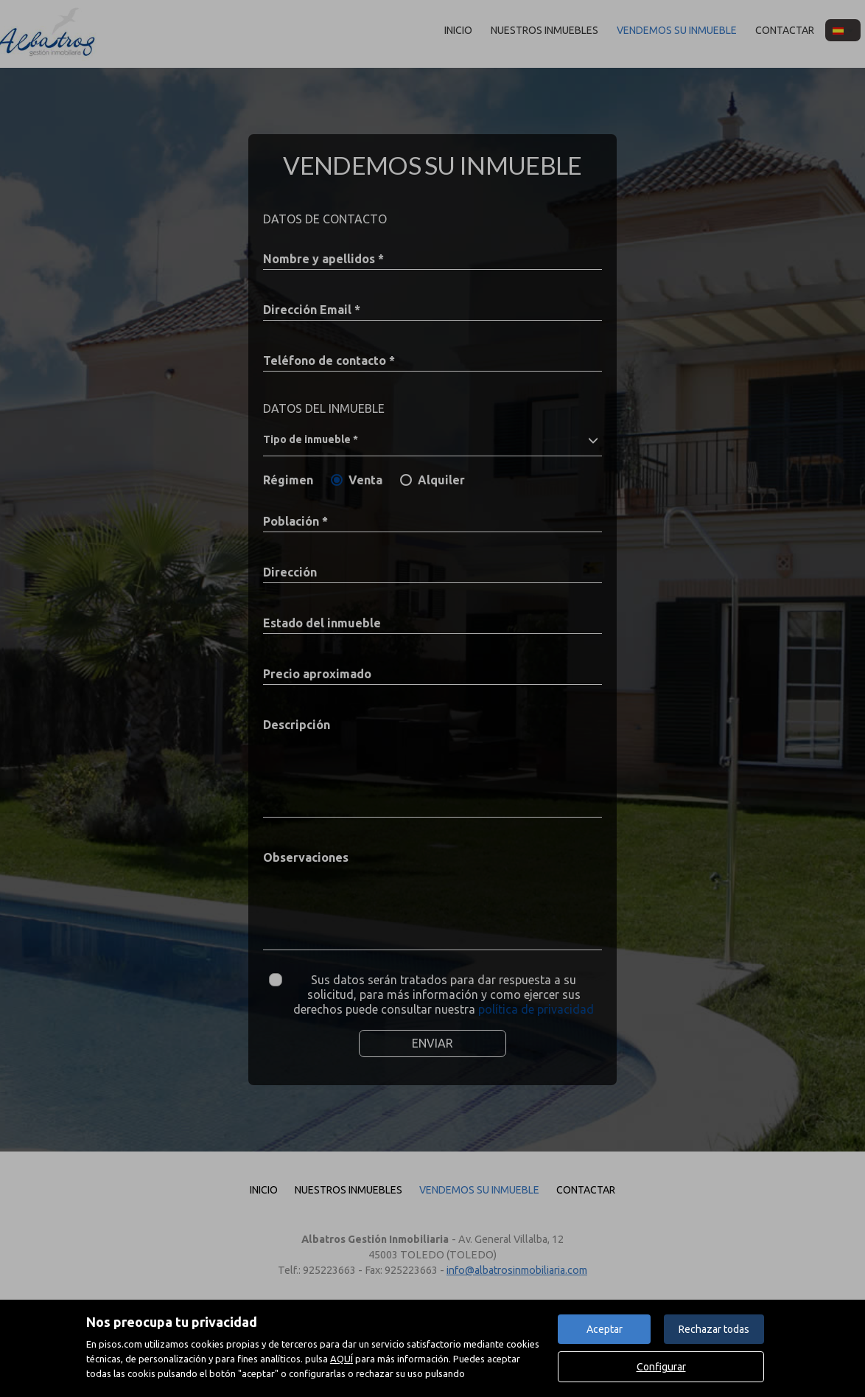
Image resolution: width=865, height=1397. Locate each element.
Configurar (661, 1367)
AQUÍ (341, 1359)
